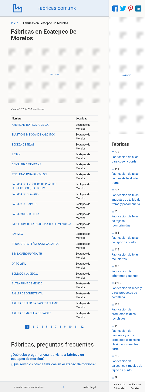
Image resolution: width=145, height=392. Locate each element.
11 (76, 325)
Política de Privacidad (120, 386)
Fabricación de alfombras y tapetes (125, 274)
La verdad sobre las (28, 386)
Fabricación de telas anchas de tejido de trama (125, 178)
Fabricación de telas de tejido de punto (125, 240)
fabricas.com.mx (58, 8)
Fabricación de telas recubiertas (125, 257)
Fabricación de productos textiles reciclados (124, 314)
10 (70, 325)
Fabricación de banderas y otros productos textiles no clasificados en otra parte (126, 340)
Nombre (17, 117)
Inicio (15, 22)
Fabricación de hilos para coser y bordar (125, 159)
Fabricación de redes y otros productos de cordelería (127, 292)
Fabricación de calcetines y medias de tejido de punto (127, 365)
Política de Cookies (135, 386)
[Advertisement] (54, 73)
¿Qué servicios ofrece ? (54, 363)
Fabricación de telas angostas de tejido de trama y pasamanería (126, 199)
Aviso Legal (89, 386)
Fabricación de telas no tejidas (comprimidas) (125, 221)
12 (82, 325)
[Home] (18, 8)
